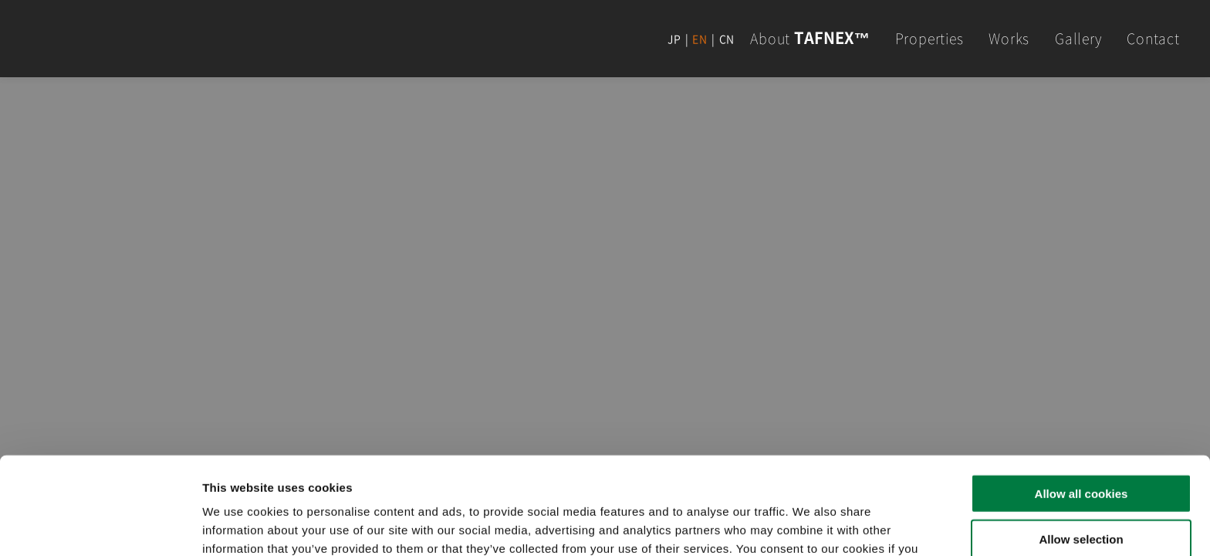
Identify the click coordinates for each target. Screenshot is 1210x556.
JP (674, 38)
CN (727, 38)
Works (1009, 39)
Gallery (1078, 39)
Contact (1153, 39)
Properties (929, 39)
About (810, 39)
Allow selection (1081, 447)
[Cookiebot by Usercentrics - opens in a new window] (99, 525)
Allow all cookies (1081, 402)
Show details (810, 525)
